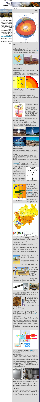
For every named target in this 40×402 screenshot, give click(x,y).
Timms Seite (22, 8)
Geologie (16, 8)
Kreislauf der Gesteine (24, 51)
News (35, 8)
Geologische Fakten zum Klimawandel (6, 22)
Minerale (19, 8)
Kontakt (8, 0)
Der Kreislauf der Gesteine (8, 35)
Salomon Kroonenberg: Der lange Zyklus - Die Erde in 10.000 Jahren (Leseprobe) (6, 43)
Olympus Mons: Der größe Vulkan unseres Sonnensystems (7, 34)
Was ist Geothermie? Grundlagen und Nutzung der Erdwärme (6, 37)
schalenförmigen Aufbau (22, 46)
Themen (30, 8)
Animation (31, 350)
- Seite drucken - (37, 10)
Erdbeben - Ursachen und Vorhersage (7, 32)
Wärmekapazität (30, 190)
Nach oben (14, 398)
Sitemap (10, 0)
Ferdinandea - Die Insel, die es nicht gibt (6, 25)
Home (13, 8)
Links (37, 8)
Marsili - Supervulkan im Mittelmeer (7, 26)
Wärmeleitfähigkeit (30, 193)
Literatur (32, 8)
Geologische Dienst (24, 238)
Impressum (5, 0)
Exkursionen (26, 8)
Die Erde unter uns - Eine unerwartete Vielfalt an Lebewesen (7, 20)
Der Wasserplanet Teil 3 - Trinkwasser (7, 27)
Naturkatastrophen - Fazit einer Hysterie (6, 40)
